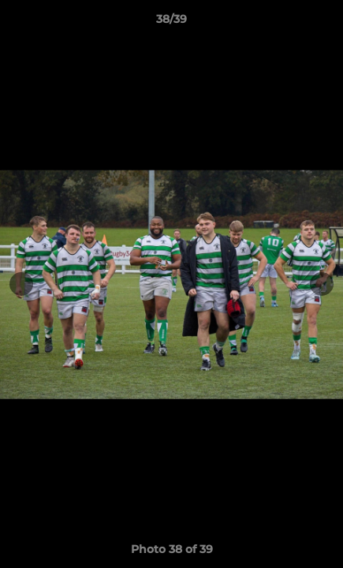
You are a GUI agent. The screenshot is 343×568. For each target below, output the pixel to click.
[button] (324, 23)
